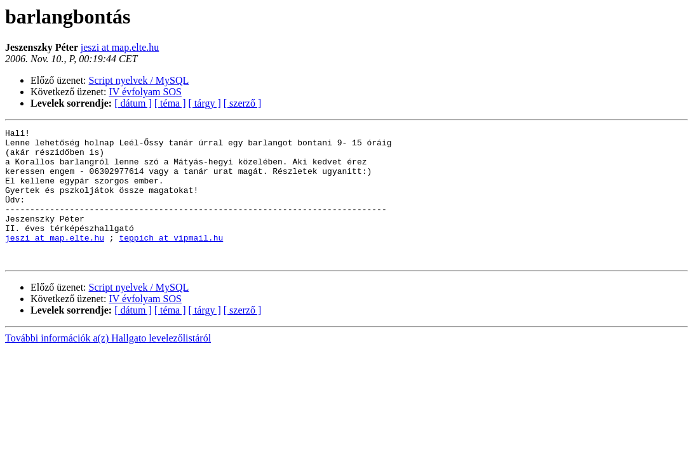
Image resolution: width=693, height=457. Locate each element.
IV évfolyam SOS (145, 91)
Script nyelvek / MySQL (139, 80)
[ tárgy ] (205, 103)
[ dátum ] (133, 103)
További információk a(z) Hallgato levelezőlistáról (108, 364)
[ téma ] (170, 103)
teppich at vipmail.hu (171, 260)
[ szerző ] (243, 103)
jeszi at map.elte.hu (120, 47)
